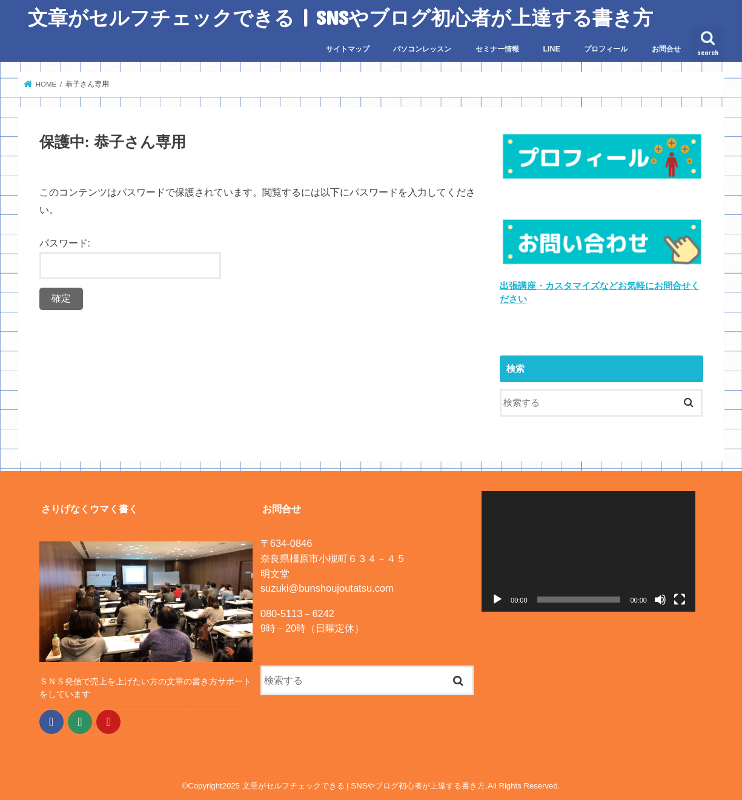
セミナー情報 (497, 49)
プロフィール (606, 49)
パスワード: (130, 258)
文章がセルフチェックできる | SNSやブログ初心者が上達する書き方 (340, 17)
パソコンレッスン (422, 49)
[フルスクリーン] (680, 599)
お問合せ (666, 49)
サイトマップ (347, 49)
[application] (588, 551)
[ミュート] (660, 599)
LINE (551, 49)
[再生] (497, 599)
